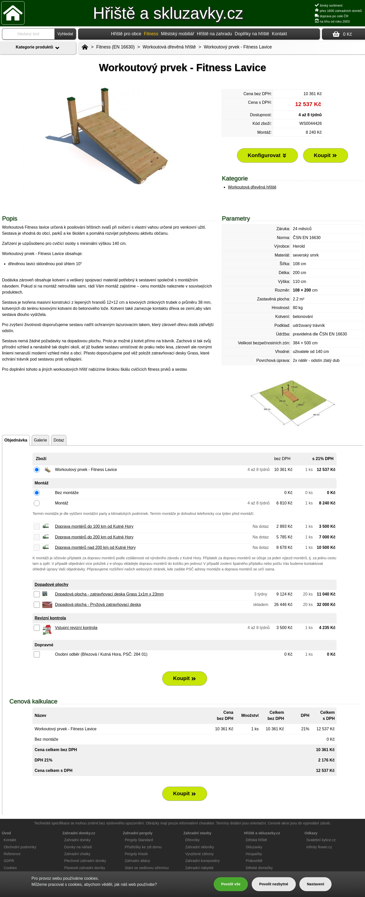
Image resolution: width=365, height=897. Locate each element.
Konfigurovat (267, 155)
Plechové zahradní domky (85, 861)
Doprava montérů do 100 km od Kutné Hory (94, 526)
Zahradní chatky (77, 854)
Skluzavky (254, 847)
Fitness (151, 33)
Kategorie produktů (38, 48)
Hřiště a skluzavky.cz (168, 13)
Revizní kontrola (50, 618)
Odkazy (310, 833)
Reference (12, 854)
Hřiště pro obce (126, 33)
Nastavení (315, 884)
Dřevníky (192, 840)
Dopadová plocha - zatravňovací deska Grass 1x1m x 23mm (109, 594)
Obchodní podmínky (20, 847)
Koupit (184, 678)
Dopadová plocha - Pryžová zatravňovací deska (98, 604)
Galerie (40, 440)
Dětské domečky (259, 868)
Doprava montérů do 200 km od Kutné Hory (94, 537)
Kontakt (279, 33)
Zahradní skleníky (199, 847)
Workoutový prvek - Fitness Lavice (238, 46)
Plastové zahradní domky (84, 868)
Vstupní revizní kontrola (76, 627)
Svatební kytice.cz (321, 840)
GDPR (9, 861)
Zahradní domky (77, 840)
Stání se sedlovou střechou (147, 868)
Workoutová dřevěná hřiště (252, 187)
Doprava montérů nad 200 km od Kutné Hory (95, 547)
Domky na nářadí (78, 847)
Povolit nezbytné (273, 884)
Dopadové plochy (51, 584)
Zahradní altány (137, 861)
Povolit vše (230, 884)
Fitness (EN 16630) (115, 46)
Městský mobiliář (177, 33)
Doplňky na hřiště (252, 33)
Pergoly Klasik (136, 854)
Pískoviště (254, 861)
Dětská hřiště (256, 840)
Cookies (10, 868)
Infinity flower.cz (319, 847)
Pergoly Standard (139, 840)
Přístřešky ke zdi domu (143, 847)
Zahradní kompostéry (202, 861)
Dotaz (58, 440)
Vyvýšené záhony (199, 854)
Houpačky (254, 854)
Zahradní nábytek (199, 868)
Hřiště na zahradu (214, 33)
